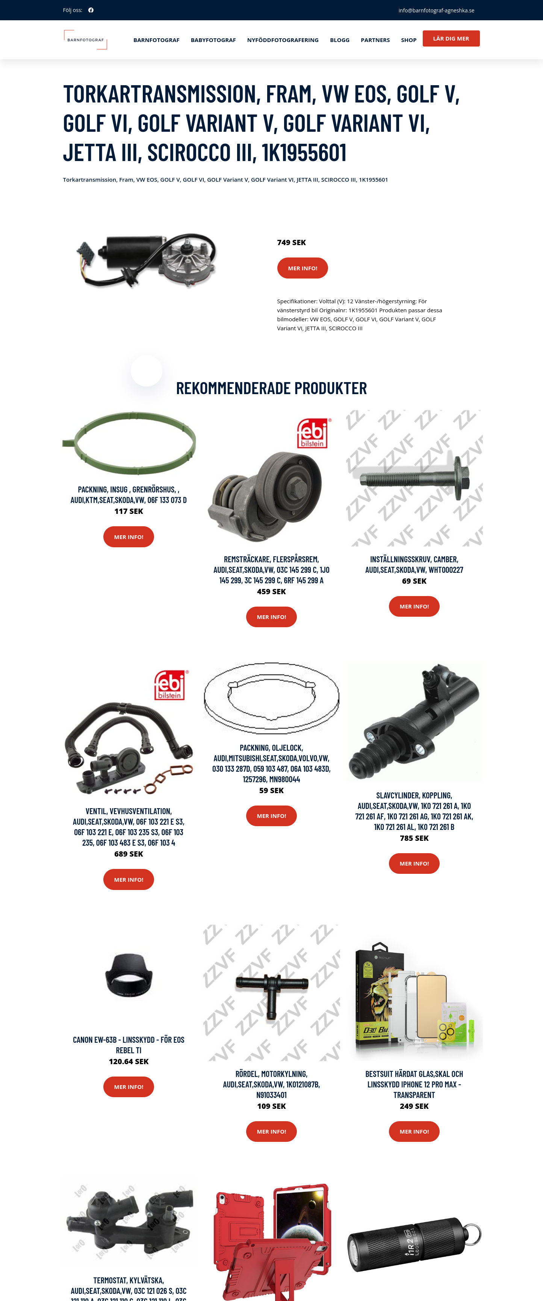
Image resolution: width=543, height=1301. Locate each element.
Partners (375, 40)
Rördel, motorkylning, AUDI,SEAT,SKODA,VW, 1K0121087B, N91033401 (271, 1084)
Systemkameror (330, 211)
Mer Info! (303, 268)
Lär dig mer (451, 38)
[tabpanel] (146, 260)
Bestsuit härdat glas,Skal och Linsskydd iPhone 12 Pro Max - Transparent (414, 1084)
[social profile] (91, 10)
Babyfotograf (213, 40)
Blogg (339, 40)
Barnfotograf (156, 40)
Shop (408, 40)
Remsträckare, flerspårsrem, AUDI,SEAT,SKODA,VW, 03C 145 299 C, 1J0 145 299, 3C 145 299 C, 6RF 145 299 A (271, 569)
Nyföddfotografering (283, 40)
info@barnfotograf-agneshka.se (435, 10)
